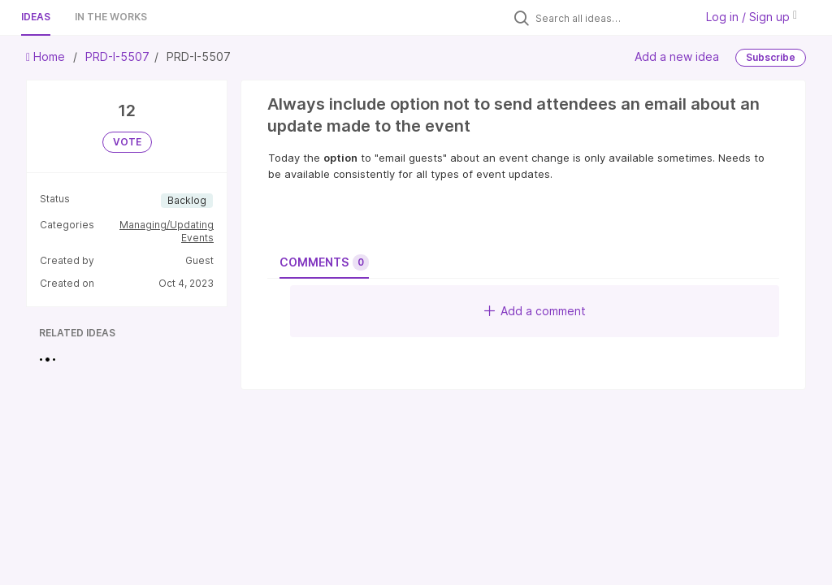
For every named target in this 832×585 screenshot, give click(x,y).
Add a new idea (677, 56)
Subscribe (770, 57)
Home (47, 56)
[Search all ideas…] (611, 18)
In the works (111, 17)
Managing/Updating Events (166, 231)
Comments (324, 262)
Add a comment (535, 311)
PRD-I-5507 (117, 56)
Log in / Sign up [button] (751, 17)
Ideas (35, 17)
